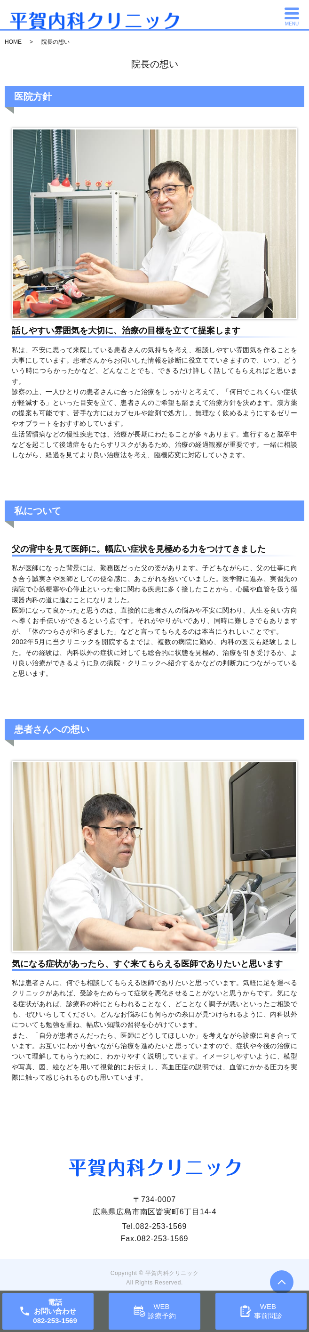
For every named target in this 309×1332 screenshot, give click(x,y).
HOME (13, 42)
